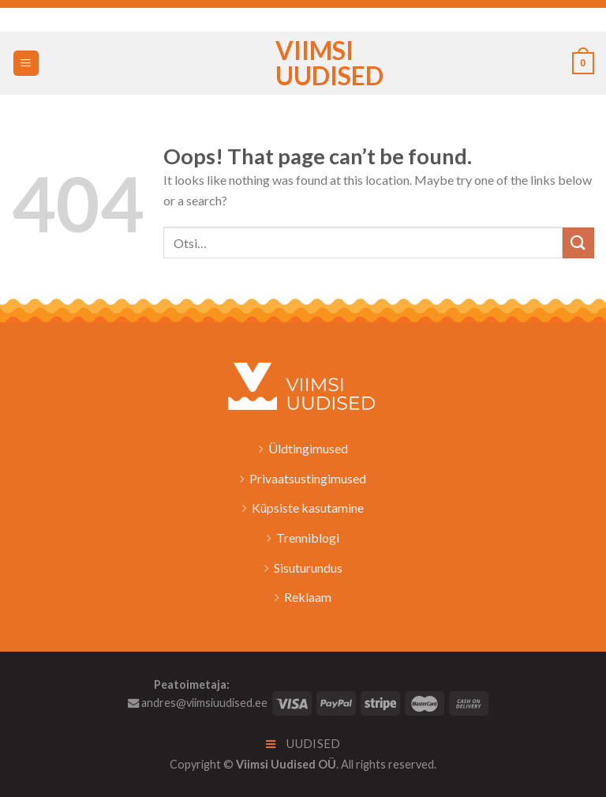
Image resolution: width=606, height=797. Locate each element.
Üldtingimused (308, 448)
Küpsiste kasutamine (308, 507)
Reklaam (307, 596)
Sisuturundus (308, 567)
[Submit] (578, 242)
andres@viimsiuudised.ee (197, 702)
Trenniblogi (307, 537)
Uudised (303, 743)
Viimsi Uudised (303, 63)
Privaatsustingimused (307, 478)
